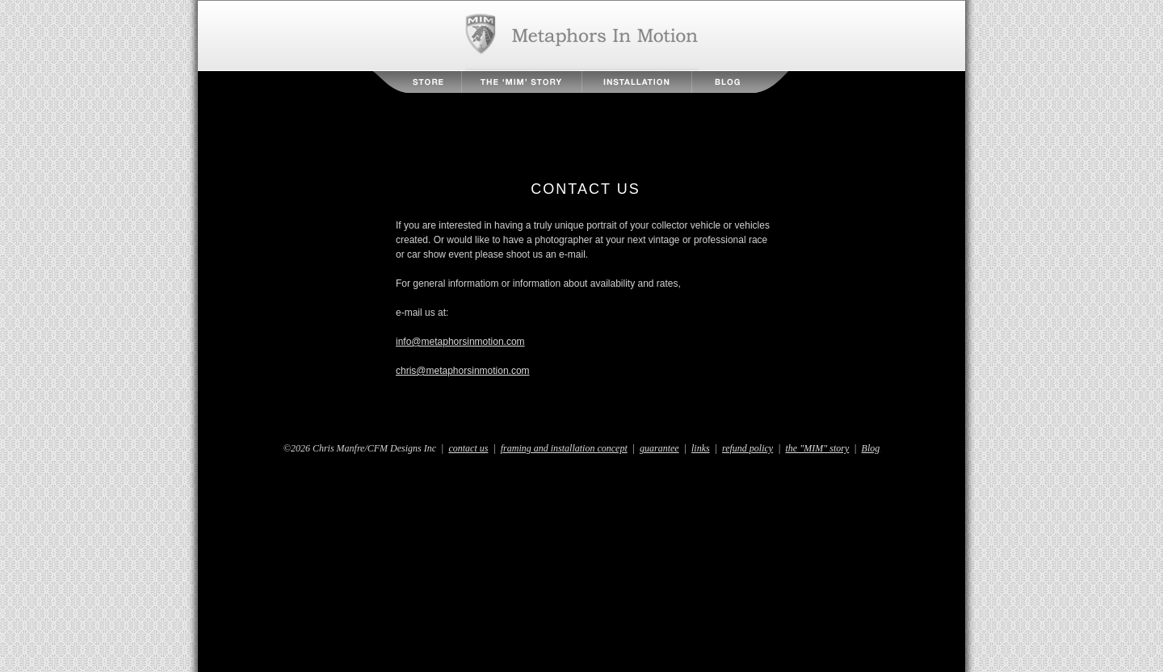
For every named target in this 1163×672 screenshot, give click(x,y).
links (700, 448)
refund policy (747, 448)
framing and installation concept (564, 448)
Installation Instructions (636, 82)
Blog (739, 82)
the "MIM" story (818, 448)
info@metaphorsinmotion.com (460, 341)
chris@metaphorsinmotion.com (463, 370)
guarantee (659, 448)
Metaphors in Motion (582, 35)
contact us (468, 448)
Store (417, 82)
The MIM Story (522, 82)
